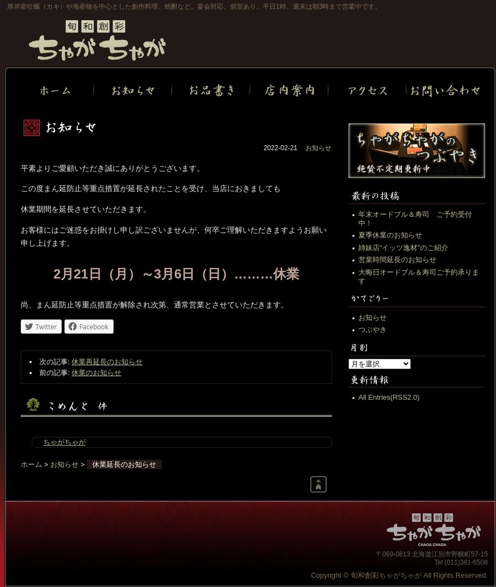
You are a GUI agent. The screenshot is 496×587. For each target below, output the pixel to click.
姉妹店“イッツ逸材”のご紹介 (403, 248)
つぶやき (372, 329)
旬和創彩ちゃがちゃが (97, 40)
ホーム (31, 464)
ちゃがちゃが (64, 442)
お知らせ (318, 148)
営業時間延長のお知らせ (397, 260)
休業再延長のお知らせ (107, 362)
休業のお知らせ (96, 373)
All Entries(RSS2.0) (389, 397)
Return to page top (318, 484)
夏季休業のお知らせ (390, 235)
